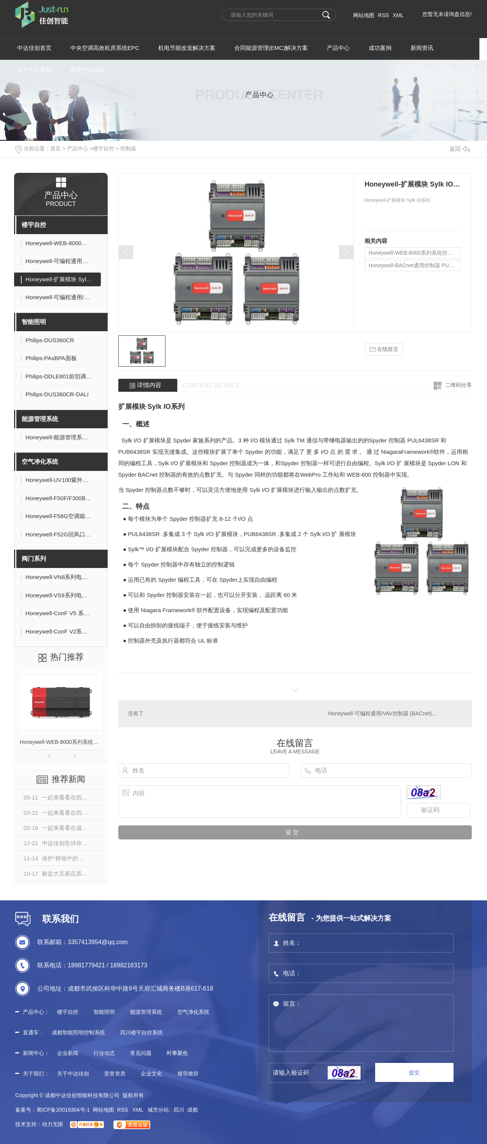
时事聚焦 (177, 1053)
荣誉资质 (115, 1074)
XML (398, 15)
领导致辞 (188, 1074)
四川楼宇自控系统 (141, 1032)
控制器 (128, 148)
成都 (192, 1110)
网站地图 (363, 15)
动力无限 (52, 1124)
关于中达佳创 (73, 1074)
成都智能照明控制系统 (78, 1032)
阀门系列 (34, 558)
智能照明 (34, 322)
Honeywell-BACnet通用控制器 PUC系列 (415, 265)
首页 (55, 148)
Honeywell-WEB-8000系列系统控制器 (61, 742)
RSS (383, 15)
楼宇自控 (103, 148)
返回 (459, 148)
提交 (414, 1072)
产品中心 (77, 148)
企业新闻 (67, 1053)
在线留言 (383, 349)
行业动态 (104, 1053)
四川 (178, 1110)
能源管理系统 (40, 419)
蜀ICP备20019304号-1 (63, 1110)
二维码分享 (458, 385)
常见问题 (140, 1053)
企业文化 (151, 1074)
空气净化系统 (40, 461)
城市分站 (158, 1110)
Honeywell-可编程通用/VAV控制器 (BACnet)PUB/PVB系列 (395, 713)
